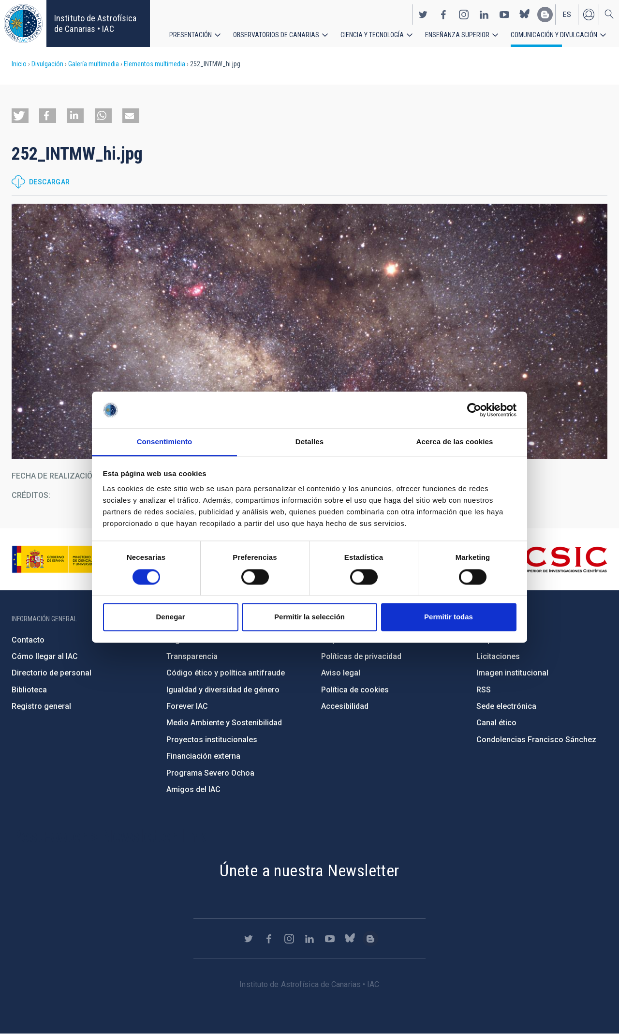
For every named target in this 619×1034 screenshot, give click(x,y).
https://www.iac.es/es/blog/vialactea (545, 13)
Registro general (41, 706)
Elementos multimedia (154, 64)
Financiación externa (203, 756)
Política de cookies (355, 689)
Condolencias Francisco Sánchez (536, 739)
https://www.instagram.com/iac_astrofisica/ (464, 13)
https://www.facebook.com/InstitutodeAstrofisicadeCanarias (443, 13)
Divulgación (47, 64)
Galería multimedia (93, 64)
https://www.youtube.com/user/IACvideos (504, 13)
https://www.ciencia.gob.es (65, 559)
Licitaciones (498, 656)
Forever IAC (187, 706)
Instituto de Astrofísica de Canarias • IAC (95, 23)
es (567, 13)
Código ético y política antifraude (225, 672)
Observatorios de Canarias (276, 34)
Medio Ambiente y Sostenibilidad (224, 722)
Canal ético (496, 722)
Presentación (190, 34)
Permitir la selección (309, 617)
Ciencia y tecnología (372, 34)
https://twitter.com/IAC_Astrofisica (423, 13)
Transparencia (192, 656)
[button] (20, 115)
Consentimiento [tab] (164, 442)
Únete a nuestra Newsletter (309, 870)
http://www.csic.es (554, 559)
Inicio (19, 64)
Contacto (28, 639)
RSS (483, 689)
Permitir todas (448, 617)
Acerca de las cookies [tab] (454, 442)
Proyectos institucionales (211, 739)
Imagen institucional (512, 672)
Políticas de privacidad (361, 656)
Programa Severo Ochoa (210, 773)
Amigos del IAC (193, 789)
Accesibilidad (344, 706)
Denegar (170, 617)
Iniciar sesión (588, 13)
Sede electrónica (506, 706)
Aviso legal (340, 672)
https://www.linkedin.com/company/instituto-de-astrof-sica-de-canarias (484, 13)
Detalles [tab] (309, 442)
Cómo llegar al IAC (45, 656)
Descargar (49, 182)
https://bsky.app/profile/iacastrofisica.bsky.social (525, 13)
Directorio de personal (51, 672)
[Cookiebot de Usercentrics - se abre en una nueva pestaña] (474, 410)
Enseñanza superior (457, 34)
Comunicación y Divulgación (554, 34)
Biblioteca (29, 689)
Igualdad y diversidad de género (223, 689)
